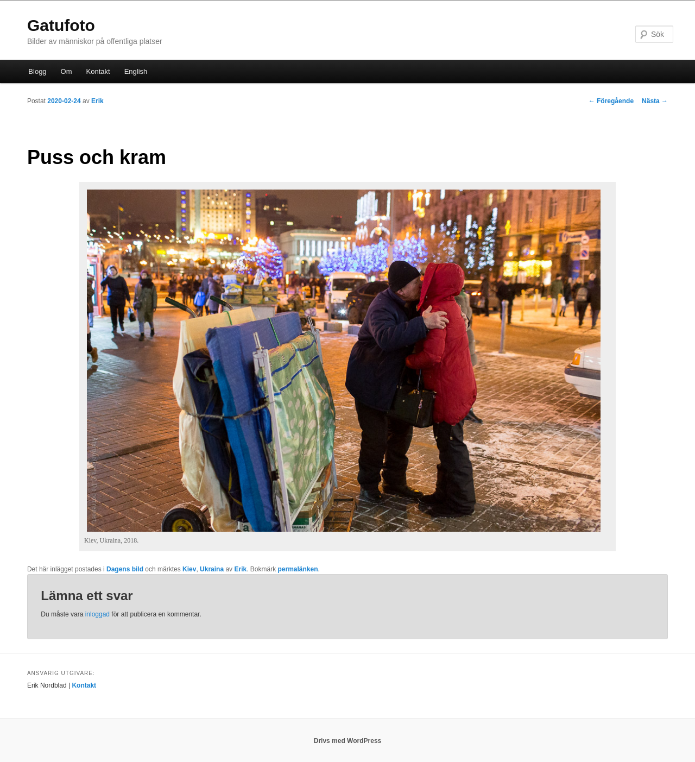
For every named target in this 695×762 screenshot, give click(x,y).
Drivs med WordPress (348, 741)
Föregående (611, 101)
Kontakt (98, 71)
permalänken (298, 569)
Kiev (189, 569)
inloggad (97, 614)
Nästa (655, 101)
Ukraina (212, 569)
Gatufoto (61, 25)
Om (66, 71)
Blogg (37, 71)
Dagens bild (124, 569)
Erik (97, 101)
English (136, 71)
